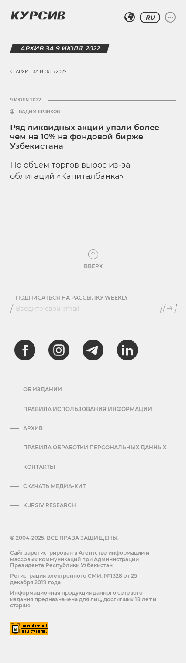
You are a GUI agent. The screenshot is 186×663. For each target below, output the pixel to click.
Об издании (42, 390)
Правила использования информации (87, 409)
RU (150, 17)
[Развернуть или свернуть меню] (170, 17)
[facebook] (24, 350)
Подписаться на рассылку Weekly (72, 298)
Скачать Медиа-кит (54, 486)
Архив (33, 428)
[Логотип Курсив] (38, 15)
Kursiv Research (49, 505)
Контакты (39, 467)
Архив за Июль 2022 (38, 71)
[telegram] (93, 350)
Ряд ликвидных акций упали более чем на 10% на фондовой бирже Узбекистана (84, 137)
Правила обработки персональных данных (94, 447)
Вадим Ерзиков (39, 111)
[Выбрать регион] (129, 17)
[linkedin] (127, 350)
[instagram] (58, 350)
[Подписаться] (170, 308)
